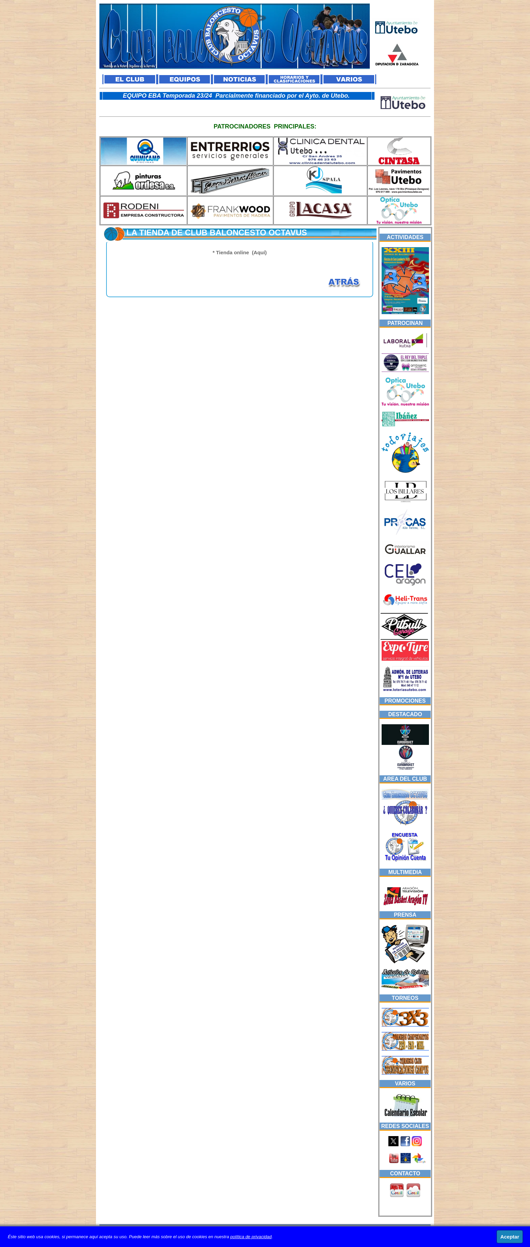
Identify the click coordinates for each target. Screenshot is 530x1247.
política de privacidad (250, 1236)
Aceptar (509, 1237)
